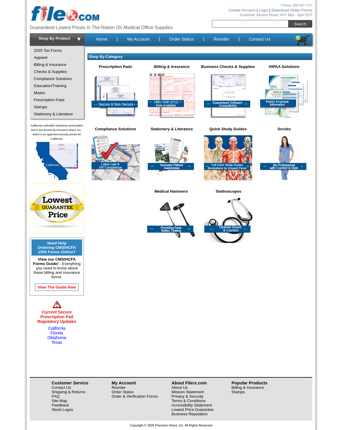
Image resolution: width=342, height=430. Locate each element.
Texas (57, 342)
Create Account (242, 10)
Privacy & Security (187, 396)
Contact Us (259, 39)
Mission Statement (188, 392)
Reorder (221, 39)
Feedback (60, 405)
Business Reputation (189, 414)
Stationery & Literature (53, 114)
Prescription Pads (49, 100)
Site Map (59, 401)
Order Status (181, 39)
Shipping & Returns (68, 392)
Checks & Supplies (50, 71)
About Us (180, 387)
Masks (39, 93)
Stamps (40, 107)
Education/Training (50, 86)
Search (300, 24)
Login (263, 10)
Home (101, 39)
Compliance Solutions (53, 78)
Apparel (40, 57)
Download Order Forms (291, 10)
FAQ (55, 396)
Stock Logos (62, 409)
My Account (138, 39)
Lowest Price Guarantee (193, 409)
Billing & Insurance (50, 64)
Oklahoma (56, 337)
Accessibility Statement (192, 405)
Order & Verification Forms (135, 396)
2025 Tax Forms (48, 50)
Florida (57, 333)
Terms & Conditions (189, 401)
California (56, 328)
